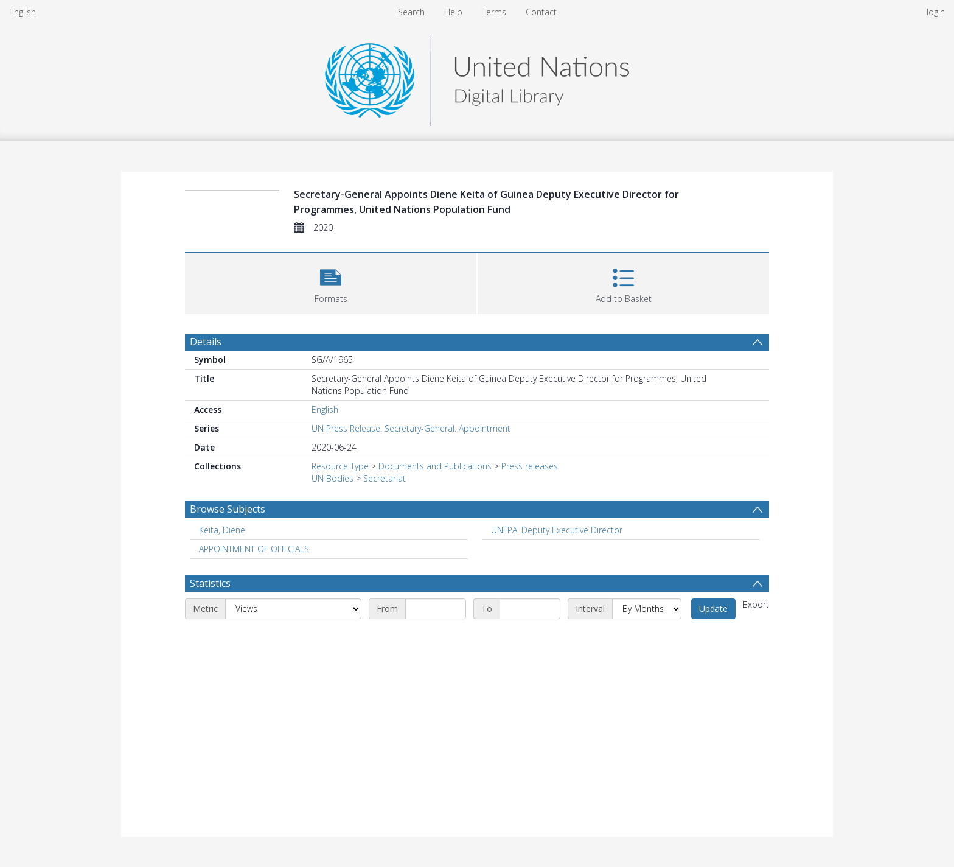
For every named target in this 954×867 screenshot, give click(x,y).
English (22, 12)
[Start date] (435, 608)
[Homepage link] (477, 77)
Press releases (529, 466)
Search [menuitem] (411, 12)
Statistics (210, 583)
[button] (330, 282)
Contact (541, 12)
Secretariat (384, 478)
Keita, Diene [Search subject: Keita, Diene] (222, 530)
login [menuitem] (936, 12)
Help (453, 12)
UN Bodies (332, 478)
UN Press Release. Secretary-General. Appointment (411, 428)
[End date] (530, 608)
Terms (494, 12)
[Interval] (646, 608)
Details (205, 341)
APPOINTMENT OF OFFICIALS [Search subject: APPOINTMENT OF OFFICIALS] (254, 549)
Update (713, 608)
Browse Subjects (227, 509)
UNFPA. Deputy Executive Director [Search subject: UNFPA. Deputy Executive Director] (556, 530)
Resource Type (340, 466)
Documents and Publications (435, 466)
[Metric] (293, 608)
